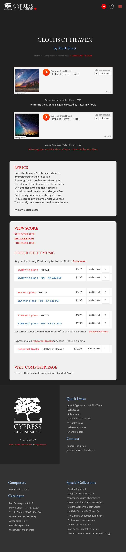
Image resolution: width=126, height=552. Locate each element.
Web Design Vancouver (20, 444)
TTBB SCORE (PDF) (24, 242)
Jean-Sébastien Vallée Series (83, 529)
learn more (79, 261)
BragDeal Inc (40, 444)
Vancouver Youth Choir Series (83, 497)
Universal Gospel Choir (80, 524)
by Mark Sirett (65, 48)
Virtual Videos (75, 423)
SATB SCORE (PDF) (24, 234)
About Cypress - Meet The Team (85, 405)
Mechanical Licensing (79, 418)
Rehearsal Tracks (76, 427)
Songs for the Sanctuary (80, 493)
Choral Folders (75, 431)
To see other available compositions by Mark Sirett (44, 373)
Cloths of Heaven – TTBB (71, 145)
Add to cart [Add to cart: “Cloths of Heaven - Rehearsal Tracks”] (94, 348)
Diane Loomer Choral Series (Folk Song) (88, 533)
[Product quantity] (106, 269)
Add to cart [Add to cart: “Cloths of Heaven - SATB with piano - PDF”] (94, 277)
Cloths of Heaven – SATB (71, 100)
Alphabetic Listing (19, 489)
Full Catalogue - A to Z (21, 503)
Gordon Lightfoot (76, 489)
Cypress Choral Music (53, 100)
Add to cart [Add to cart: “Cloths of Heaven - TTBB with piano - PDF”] (94, 323)
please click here (98, 331)
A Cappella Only (18, 520)
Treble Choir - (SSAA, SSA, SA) (25, 512)
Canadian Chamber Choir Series (85, 502)
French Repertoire (19, 525)
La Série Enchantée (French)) (83, 511)
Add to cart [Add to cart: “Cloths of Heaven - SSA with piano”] (94, 292)
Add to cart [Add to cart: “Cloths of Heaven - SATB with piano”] (94, 269)
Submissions (74, 414)
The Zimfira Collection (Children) (85, 515)
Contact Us (73, 409)
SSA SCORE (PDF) (24, 238)
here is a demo (76, 340)
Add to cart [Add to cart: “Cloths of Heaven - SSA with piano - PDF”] (94, 300)
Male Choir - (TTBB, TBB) (22, 516)
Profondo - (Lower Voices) (81, 520)
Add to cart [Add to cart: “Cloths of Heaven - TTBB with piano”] (94, 315)
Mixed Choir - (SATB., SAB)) (24, 507)
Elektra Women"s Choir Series (83, 506)
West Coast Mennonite (21, 529)
